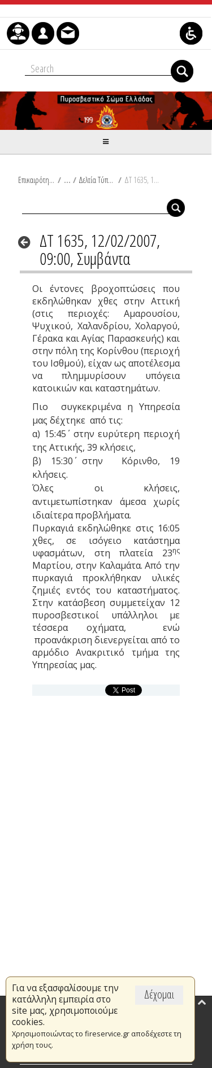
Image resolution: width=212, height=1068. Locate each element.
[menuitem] (18, 33)
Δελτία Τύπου (97, 179)
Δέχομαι (159, 994)
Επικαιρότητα (36, 179)
